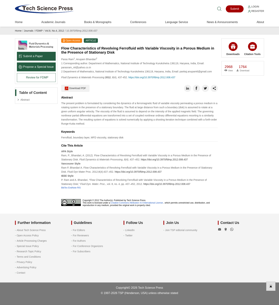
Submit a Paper (31, 56)
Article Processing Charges (32, 240)
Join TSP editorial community (181, 230)
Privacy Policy (24, 262)
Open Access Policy (28, 235)
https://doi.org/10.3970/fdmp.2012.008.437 (151, 77)
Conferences (138, 22)
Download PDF (75, 88)
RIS (79, 187)
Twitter (129, 235)
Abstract (25, 99)
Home (19, 22)
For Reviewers (81, 235)
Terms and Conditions (29, 256)
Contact (21, 272)
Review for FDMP (37, 77)
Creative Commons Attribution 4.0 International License (137, 203)
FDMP (39, 30)
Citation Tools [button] (252, 49)
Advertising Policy (26, 267)
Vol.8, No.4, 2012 (54, 30)
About (260, 22)
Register (256, 11)
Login (253, 6)
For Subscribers (81, 251)
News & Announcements (222, 22)
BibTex (64, 187)
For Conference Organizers (88, 246)
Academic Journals (53, 22)
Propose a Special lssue (36, 66)
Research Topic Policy (29, 251)
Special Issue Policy (28, 246)
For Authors (79, 240)
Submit (234, 8)
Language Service (176, 22)
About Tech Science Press (31, 230)
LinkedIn (130, 230)
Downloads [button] (233, 49)
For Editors (79, 230)
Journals (28, 30)
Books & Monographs (97, 22)
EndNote (72, 187)
